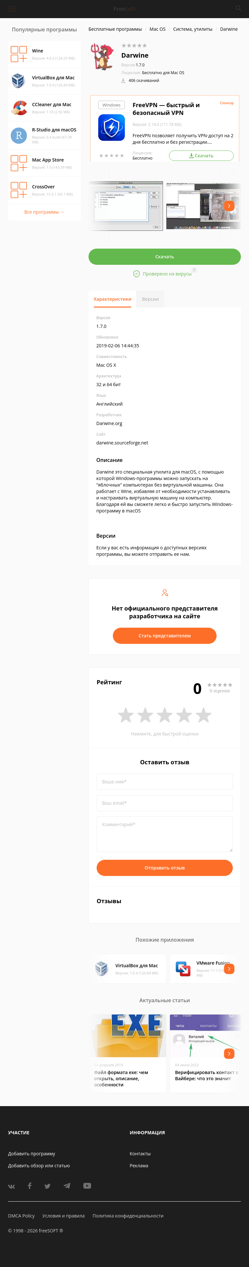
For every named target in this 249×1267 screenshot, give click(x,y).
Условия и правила (63, 1216)
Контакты (140, 1153)
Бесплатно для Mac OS (163, 72)
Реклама (139, 1165)
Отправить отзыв (165, 868)
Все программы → (44, 212)
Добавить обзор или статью (39, 1165)
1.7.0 (133, 65)
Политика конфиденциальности (127, 1216)
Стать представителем (165, 636)
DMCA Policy (21, 1216)
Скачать (164, 256)
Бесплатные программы (115, 29)
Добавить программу (31, 1153)
